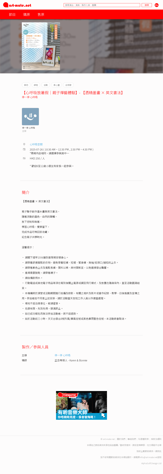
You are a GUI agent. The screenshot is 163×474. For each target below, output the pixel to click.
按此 (159, 451)
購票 (26, 14)
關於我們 (121, 438)
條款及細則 (156, 438)
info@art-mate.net (148, 457)
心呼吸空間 (36, 144)
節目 (12, 14)
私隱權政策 (143, 438)
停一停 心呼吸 (30, 97)
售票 (41, 14)
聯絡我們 (132, 438)
